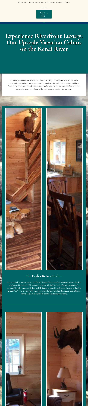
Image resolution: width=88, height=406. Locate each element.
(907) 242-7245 (44, 14)
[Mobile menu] (44, 23)
